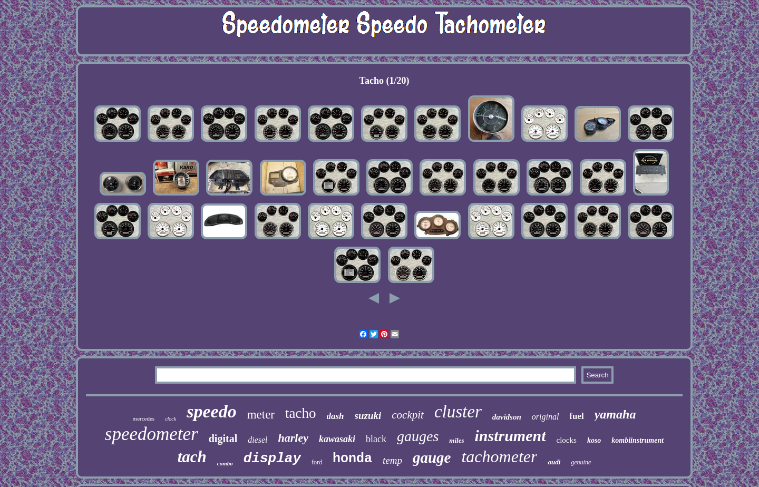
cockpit (408, 414)
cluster (458, 411)
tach (192, 456)
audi (554, 462)
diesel (257, 439)
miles (456, 440)
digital (223, 438)
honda (352, 458)
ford (317, 462)
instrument (510, 435)
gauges (418, 436)
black (376, 439)
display (272, 458)
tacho (300, 413)
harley (293, 437)
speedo (211, 411)
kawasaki (337, 439)
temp (392, 460)
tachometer (499, 456)
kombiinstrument (637, 440)
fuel (576, 416)
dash (335, 416)
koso (594, 440)
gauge (432, 457)
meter (261, 414)
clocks (567, 440)
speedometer (151, 434)
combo (225, 463)
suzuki (368, 415)
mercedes (144, 418)
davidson (506, 417)
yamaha (615, 414)
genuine (581, 462)
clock (170, 419)
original (545, 416)
